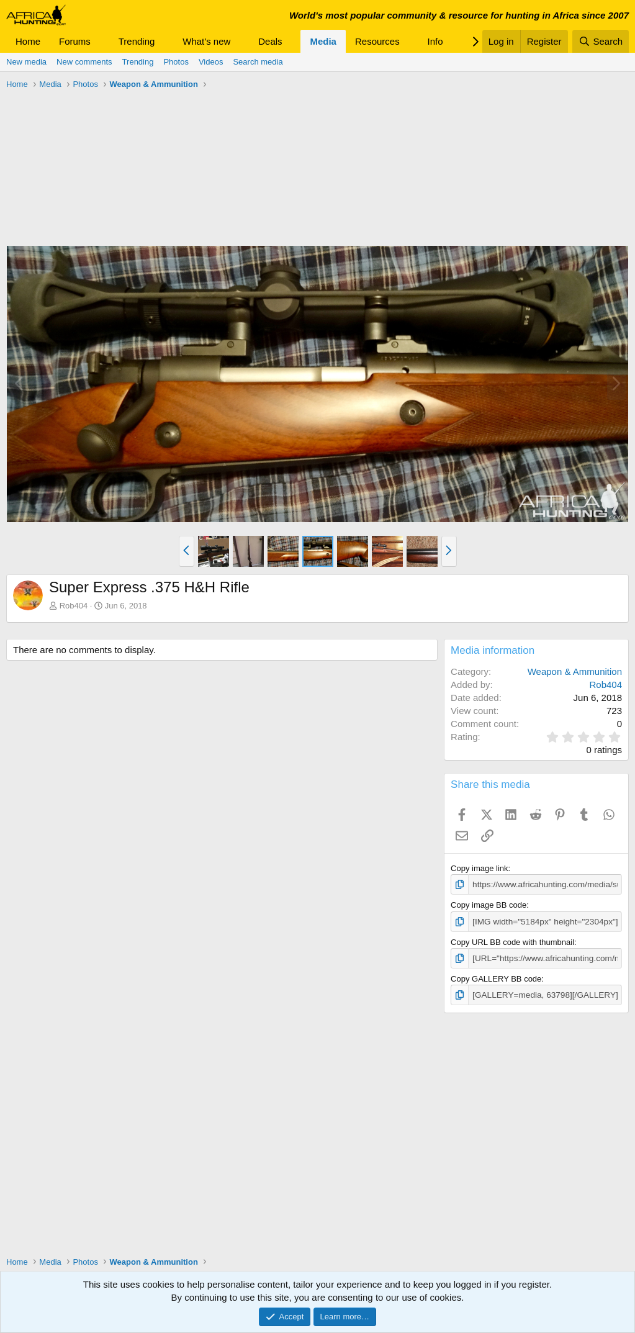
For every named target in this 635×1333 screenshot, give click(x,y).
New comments (84, 61)
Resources (377, 41)
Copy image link (479, 868)
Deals (270, 41)
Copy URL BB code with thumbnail (512, 941)
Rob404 (74, 605)
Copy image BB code (488, 905)
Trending (137, 41)
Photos (175, 61)
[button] (100, 41)
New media (26, 61)
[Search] (600, 41)
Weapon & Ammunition (575, 671)
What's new (206, 41)
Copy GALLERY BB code (496, 977)
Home (28, 41)
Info (435, 41)
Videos (211, 61)
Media (323, 41)
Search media (257, 61)
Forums (75, 41)
